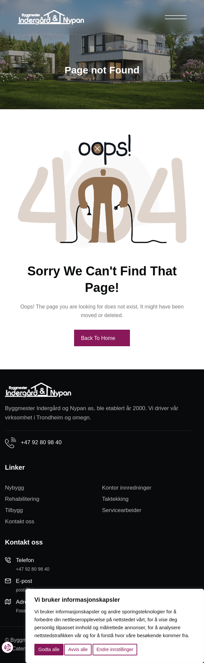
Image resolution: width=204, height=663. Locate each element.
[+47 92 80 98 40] (10, 442)
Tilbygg (14, 510)
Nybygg (14, 488)
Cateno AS (24, 648)
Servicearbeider (122, 510)
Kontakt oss (19, 521)
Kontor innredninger (126, 488)
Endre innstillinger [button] (115, 649)
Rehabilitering (22, 499)
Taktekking (115, 499)
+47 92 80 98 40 (41, 442)
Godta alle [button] (49, 649)
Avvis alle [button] (78, 649)
